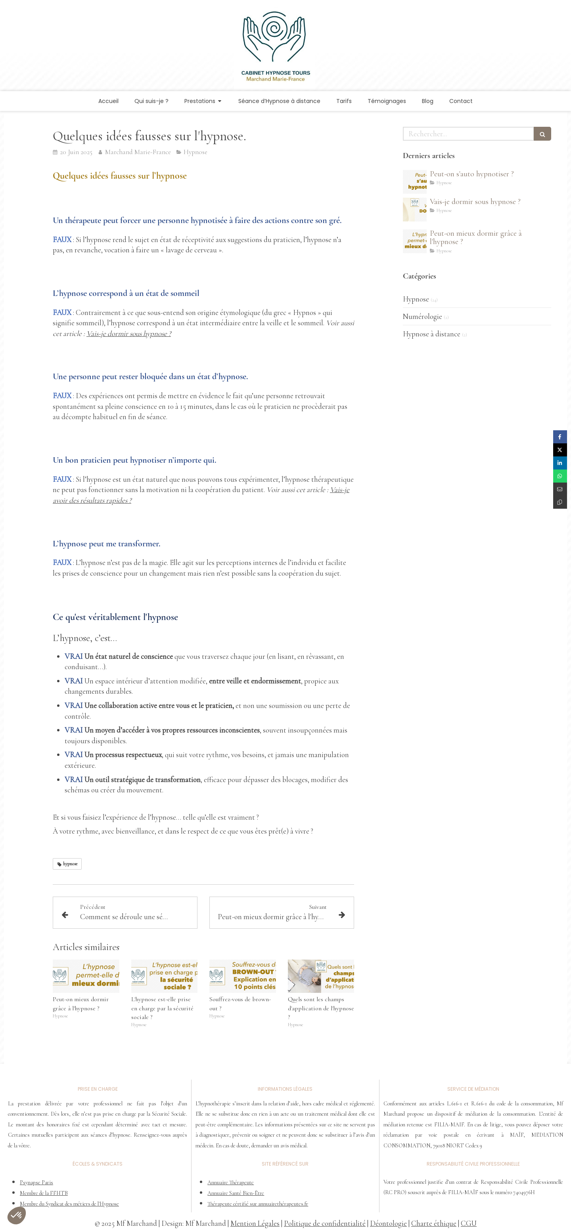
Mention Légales (255, 1223)
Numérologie (422, 316)
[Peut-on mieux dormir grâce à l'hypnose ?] (415, 241)
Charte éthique (433, 1223)
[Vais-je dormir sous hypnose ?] (415, 209)
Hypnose (416, 298)
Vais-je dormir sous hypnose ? (128, 333)
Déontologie (388, 1223)
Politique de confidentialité (325, 1223)
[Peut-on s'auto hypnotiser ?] (415, 182)
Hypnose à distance (431, 333)
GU (471, 1223)
